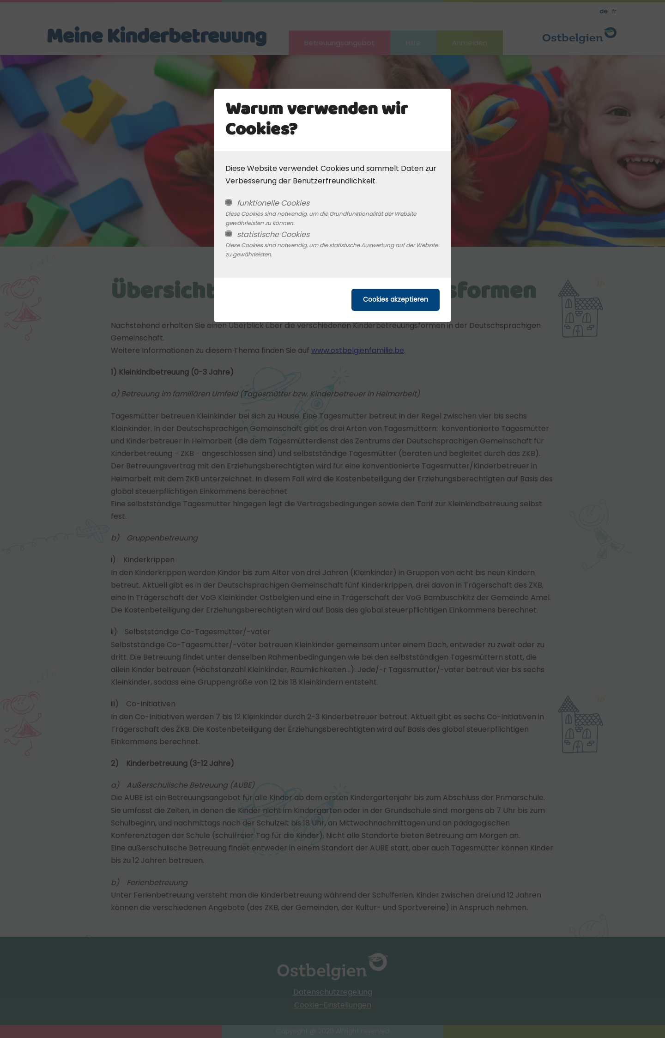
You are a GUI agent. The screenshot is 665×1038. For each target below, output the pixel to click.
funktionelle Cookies (273, 203)
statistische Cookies (273, 234)
